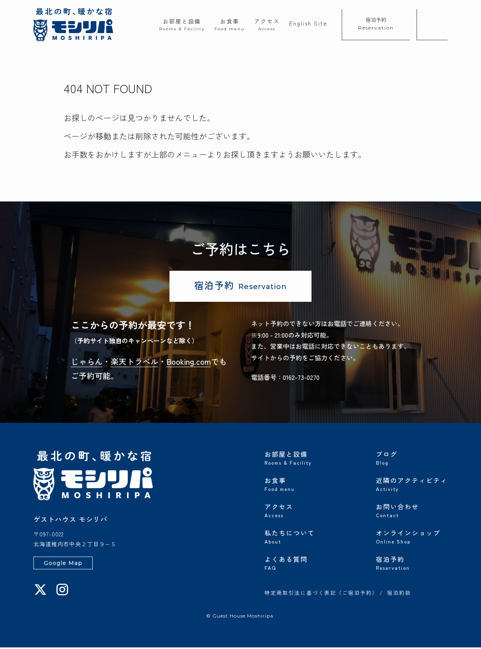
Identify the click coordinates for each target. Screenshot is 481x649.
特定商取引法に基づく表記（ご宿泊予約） (321, 595)
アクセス (267, 24)
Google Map (63, 564)
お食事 (229, 24)
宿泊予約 (376, 23)
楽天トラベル (134, 363)
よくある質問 (300, 564)
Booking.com (188, 363)
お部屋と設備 (181, 24)
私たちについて (300, 537)
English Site (308, 23)
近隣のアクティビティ (412, 485)
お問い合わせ (412, 511)
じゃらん (87, 363)
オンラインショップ (412, 537)
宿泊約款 (399, 595)
